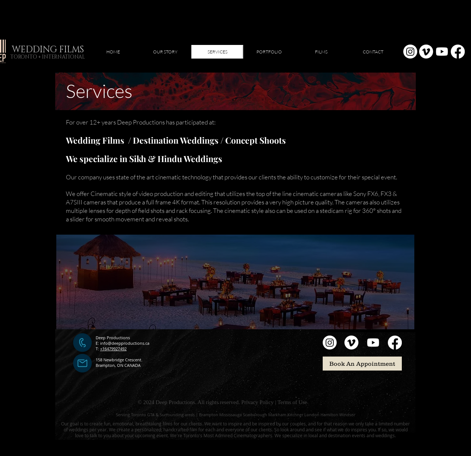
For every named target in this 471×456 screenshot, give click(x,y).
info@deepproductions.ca (124, 343)
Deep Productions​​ (113, 337)
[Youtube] (442, 52)
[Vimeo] (426, 52)
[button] (269, 52)
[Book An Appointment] (362, 364)
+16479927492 (113, 348)
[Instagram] (410, 52)
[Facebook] (458, 52)
